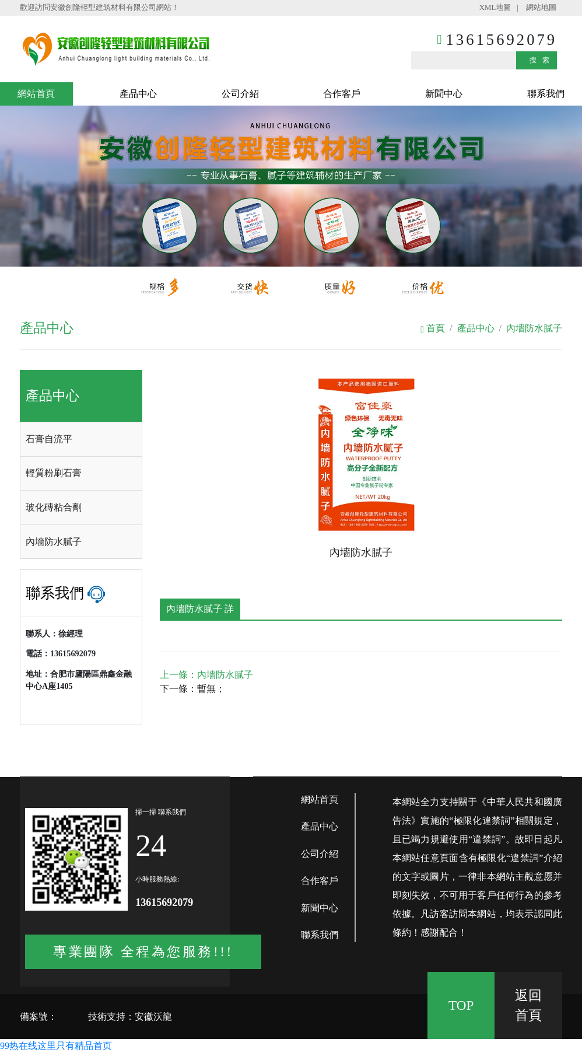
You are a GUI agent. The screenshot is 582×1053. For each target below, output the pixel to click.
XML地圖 (495, 8)
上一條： (206, 675)
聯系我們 (546, 94)
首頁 (432, 328)
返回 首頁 (528, 1005)
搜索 (542, 60)
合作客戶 (341, 94)
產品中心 (138, 94)
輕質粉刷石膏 (54, 473)
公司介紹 (240, 94)
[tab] (81, 439)
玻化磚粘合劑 (54, 507)
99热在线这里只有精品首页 (56, 1046)
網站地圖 (541, 8)
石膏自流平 (49, 439)
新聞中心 (443, 94)
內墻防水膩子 (534, 328)
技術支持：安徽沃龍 (130, 1016)
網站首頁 (36, 94)
